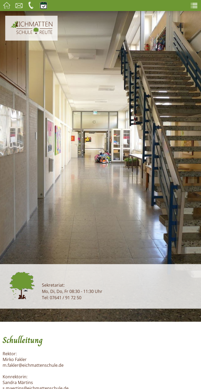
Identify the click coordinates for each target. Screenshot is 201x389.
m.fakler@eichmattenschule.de (33, 365)
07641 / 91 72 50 (65, 298)
